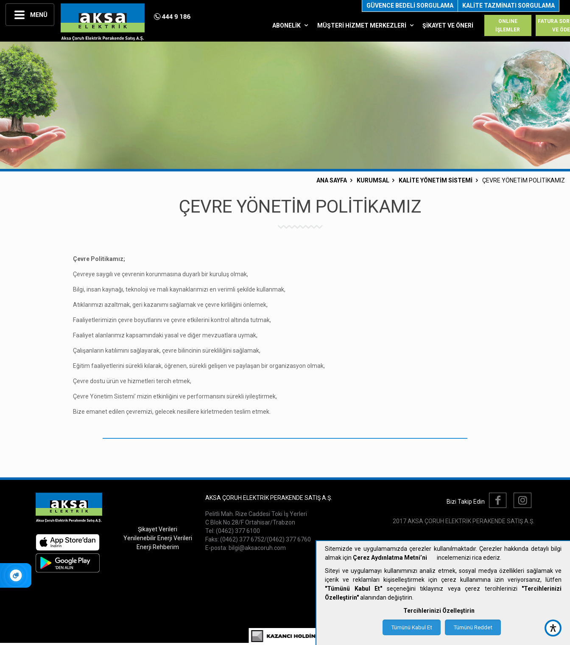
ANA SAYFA (331, 180)
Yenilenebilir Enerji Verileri (157, 538)
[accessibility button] (553, 628)
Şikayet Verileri (157, 529)
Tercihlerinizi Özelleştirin (439, 610)
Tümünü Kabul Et (411, 627)
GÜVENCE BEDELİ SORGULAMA (409, 5)
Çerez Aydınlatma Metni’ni (390, 557)
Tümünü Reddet (472, 627)
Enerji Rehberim (158, 547)
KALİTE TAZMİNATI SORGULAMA (508, 5)
